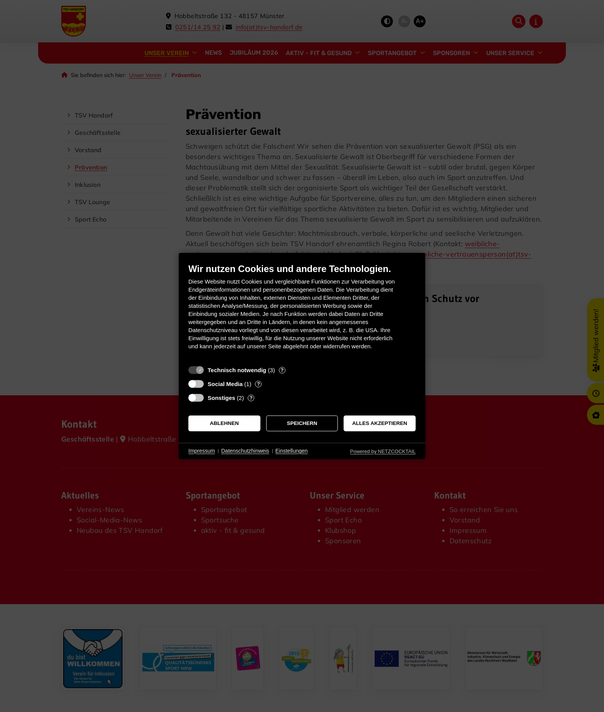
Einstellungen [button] (291, 451)
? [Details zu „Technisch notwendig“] (282, 370)
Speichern (302, 423)
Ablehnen (224, 423)
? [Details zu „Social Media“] (258, 384)
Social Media (225, 384)
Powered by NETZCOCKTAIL (383, 451)
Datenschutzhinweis (245, 451)
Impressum (201, 451)
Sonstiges (221, 398)
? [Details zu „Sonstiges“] (251, 398)
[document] (302, 312)
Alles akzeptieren (379, 423)
